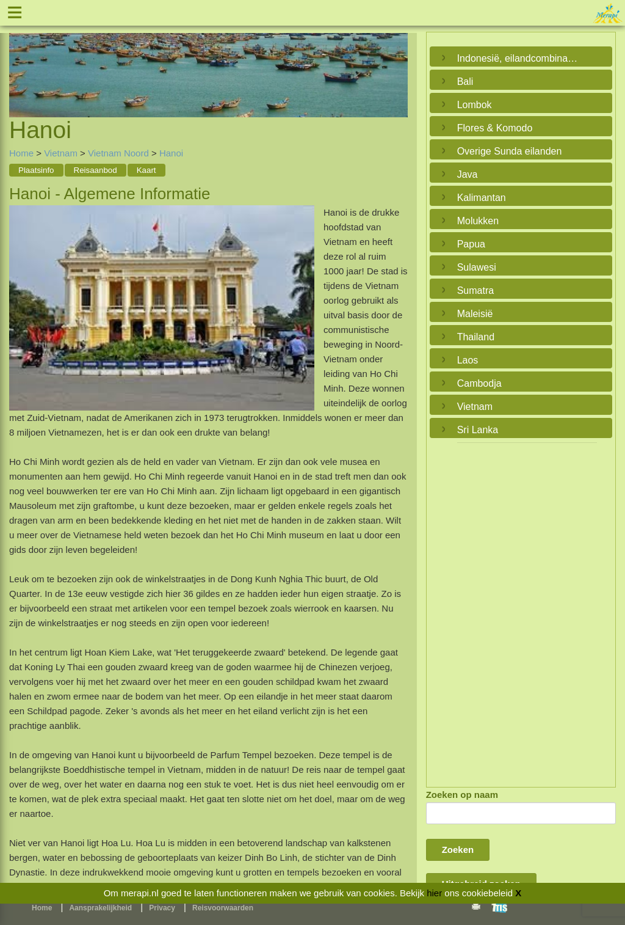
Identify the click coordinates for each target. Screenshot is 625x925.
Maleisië (475, 314)
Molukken (478, 221)
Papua (471, 244)
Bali (465, 81)
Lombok (474, 105)
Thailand (475, 337)
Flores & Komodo (495, 128)
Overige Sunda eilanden (509, 151)
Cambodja (479, 383)
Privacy (162, 908)
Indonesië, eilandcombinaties (518, 58)
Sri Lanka (478, 430)
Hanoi (171, 153)
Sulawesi (476, 267)
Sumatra (475, 290)
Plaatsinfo (36, 170)
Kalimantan (481, 197)
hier (434, 893)
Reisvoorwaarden (222, 908)
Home (21, 153)
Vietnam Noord (118, 153)
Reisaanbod (95, 170)
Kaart (146, 170)
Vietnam (61, 153)
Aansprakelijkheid (100, 908)
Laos (468, 360)
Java (467, 174)
